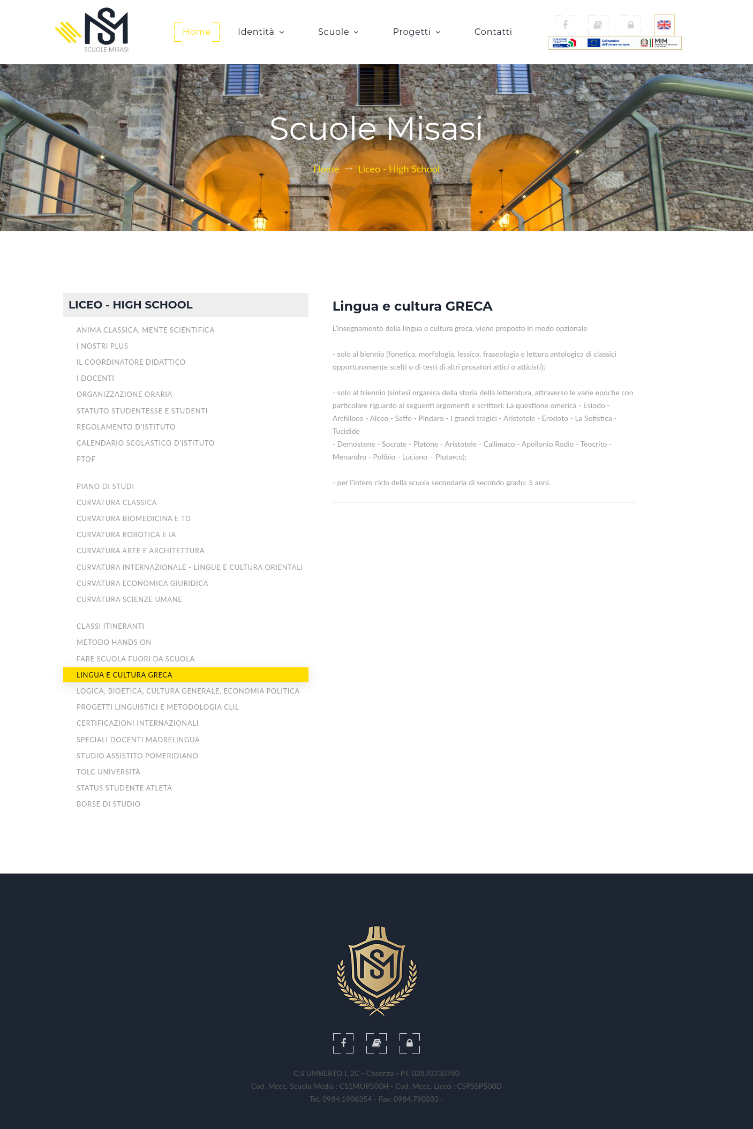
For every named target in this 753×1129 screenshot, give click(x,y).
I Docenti (96, 378)
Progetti (415, 31)
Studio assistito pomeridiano (137, 755)
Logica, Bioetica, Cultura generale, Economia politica (188, 691)
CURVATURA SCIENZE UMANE (130, 599)
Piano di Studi (105, 486)
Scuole (337, 31)
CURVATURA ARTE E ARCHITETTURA (141, 550)
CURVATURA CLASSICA (117, 502)
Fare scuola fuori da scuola (136, 658)
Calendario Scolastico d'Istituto (146, 443)
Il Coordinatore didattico (131, 362)
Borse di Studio (109, 804)
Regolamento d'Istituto (126, 427)
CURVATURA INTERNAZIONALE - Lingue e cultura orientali (190, 567)
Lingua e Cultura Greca (124, 675)
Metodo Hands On (114, 642)
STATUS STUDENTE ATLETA (124, 788)
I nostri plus (102, 346)
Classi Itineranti (111, 626)
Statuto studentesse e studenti (142, 411)
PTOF (86, 459)
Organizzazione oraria (124, 394)
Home (197, 31)
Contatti (493, 31)
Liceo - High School (399, 169)
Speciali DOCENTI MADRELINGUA (138, 739)
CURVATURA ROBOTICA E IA (126, 534)
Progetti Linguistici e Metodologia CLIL (158, 707)
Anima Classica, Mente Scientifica (146, 330)
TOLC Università (109, 771)
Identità (260, 31)
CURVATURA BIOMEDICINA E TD (134, 518)
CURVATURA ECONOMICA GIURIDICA (142, 583)
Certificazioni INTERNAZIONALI (138, 723)
